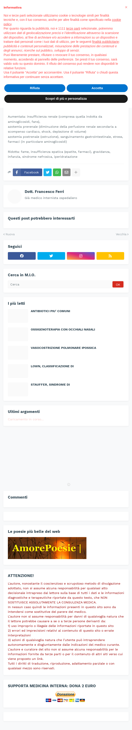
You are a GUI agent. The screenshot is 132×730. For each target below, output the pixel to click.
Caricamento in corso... (26, 419)
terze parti (73, 28)
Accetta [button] (97, 88)
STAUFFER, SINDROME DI (50, 384)
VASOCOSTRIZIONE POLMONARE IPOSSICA (63, 348)
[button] (126, 7)
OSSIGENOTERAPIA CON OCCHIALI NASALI (63, 329)
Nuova (10, 234)
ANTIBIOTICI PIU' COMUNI (50, 311)
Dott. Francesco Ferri (44, 191)
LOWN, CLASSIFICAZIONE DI (52, 366)
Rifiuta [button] (35, 88)
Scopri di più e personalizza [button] (66, 98)
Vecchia (121, 234)
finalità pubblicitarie (105, 41)
